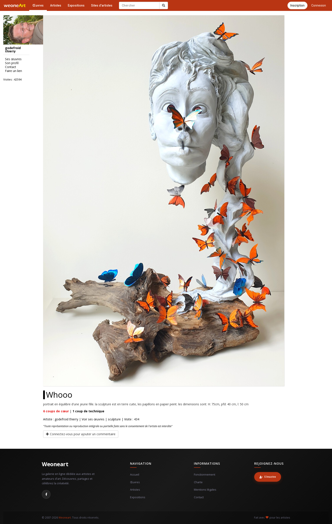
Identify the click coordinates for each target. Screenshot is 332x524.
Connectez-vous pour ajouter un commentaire (80, 434)
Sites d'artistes (101, 5)
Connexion (318, 5)
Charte (198, 482)
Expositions (76, 5)
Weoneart (55, 464)
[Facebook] (46, 494)
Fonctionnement (204, 474)
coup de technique (88, 411)
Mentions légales (205, 489)
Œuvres (38, 5)
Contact (199, 497)
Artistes (55, 5)
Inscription (297, 5)
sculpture (114, 419)
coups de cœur (56, 411)
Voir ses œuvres (93, 419)
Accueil (134, 474)
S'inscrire (267, 477)
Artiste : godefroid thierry (60, 419)
